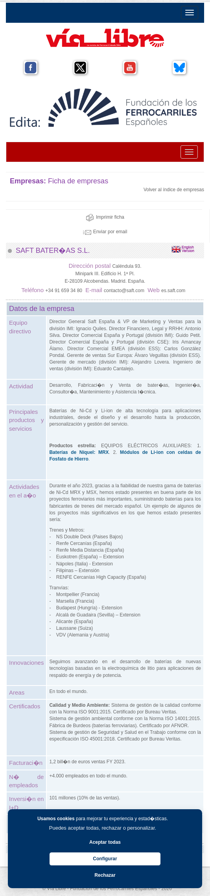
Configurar (105, 858)
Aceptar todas (105, 842)
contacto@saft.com (124, 290)
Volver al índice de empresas (174, 189)
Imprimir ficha (105, 217)
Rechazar (104, 875)
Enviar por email (105, 231)
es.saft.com (173, 290)
